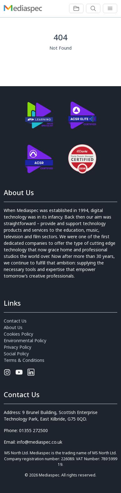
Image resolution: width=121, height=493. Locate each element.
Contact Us (15, 321)
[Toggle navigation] (76, 8)
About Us (13, 327)
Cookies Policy (18, 334)
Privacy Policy (17, 347)
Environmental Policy (25, 340)
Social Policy (16, 354)
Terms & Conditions (24, 360)
